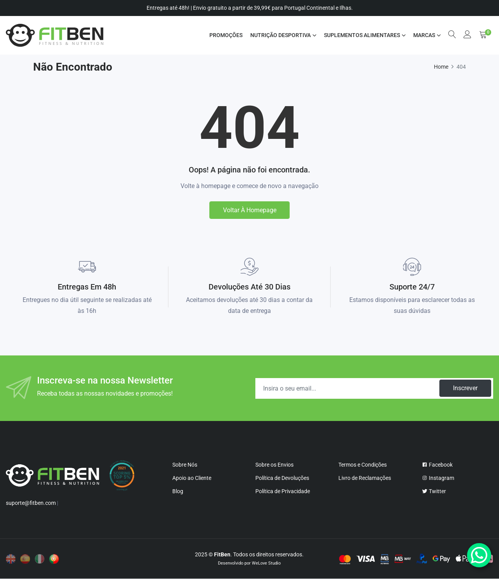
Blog (177, 491)
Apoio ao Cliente (191, 478)
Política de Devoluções (282, 478)
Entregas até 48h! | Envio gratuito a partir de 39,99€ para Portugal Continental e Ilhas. (250, 8)
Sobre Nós (184, 465)
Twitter (434, 491)
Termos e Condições (362, 465)
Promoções (225, 35)
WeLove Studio (266, 563)
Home (441, 67)
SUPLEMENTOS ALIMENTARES (362, 35)
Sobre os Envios (274, 465)
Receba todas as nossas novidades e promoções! (105, 394)
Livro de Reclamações (364, 478)
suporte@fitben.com (31, 503)
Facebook (437, 465)
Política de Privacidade (282, 491)
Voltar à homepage (249, 210)
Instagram (438, 478)
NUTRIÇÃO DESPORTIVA (280, 35)
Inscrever (465, 388)
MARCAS (424, 35)
